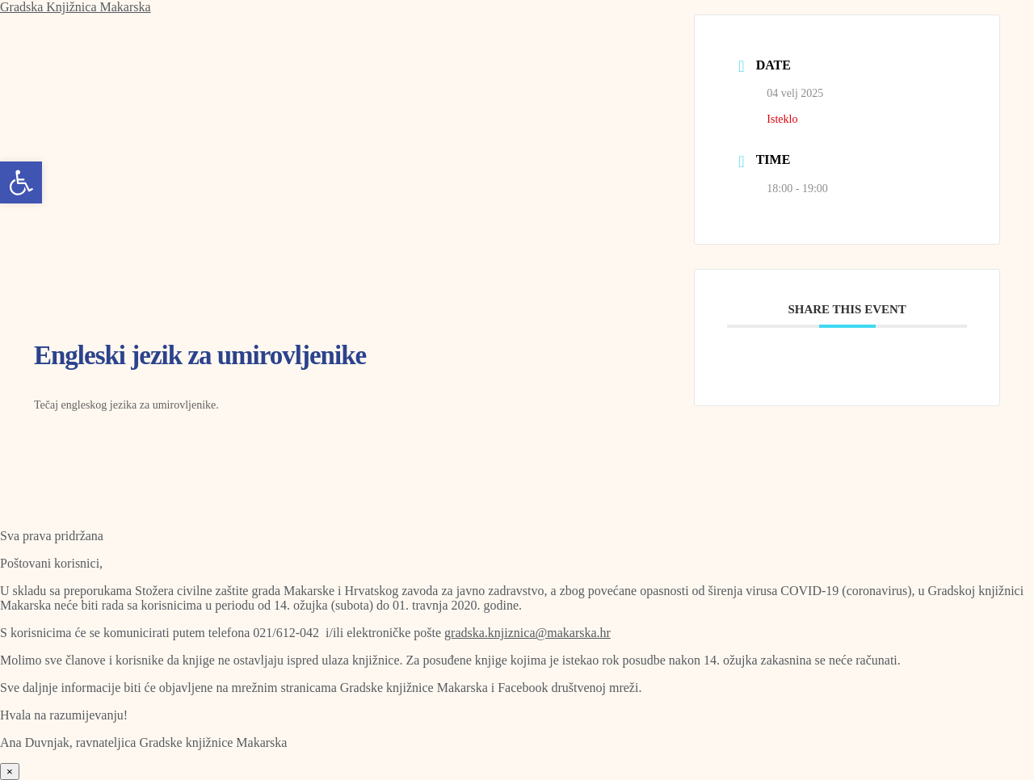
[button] (21, 182)
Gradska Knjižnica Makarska (75, 7)
